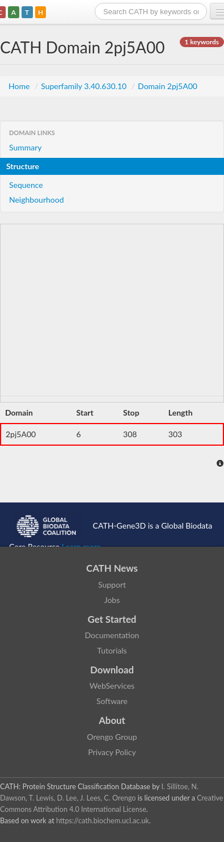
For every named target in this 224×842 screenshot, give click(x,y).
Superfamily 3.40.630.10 (85, 86)
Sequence (26, 185)
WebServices (112, 685)
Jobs (112, 600)
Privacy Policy (112, 752)
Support (112, 584)
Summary (25, 147)
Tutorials (111, 650)
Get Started (112, 619)
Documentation (112, 635)
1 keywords (202, 41)
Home (20, 86)
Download (112, 670)
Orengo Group (112, 737)
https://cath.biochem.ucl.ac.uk (102, 820)
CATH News (112, 568)
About (112, 720)
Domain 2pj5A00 (167, 86)
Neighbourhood (36, 199)
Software (112, 701)
